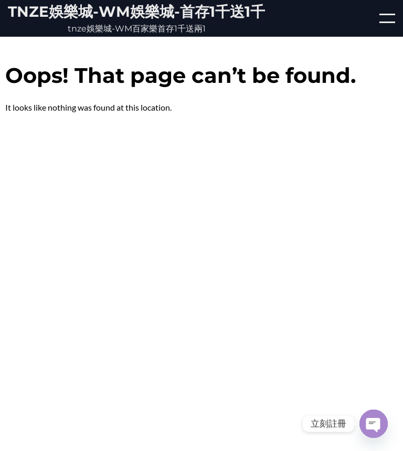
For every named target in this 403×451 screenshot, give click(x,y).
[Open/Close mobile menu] (387, 18)
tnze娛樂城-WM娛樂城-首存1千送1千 (136, 11)
